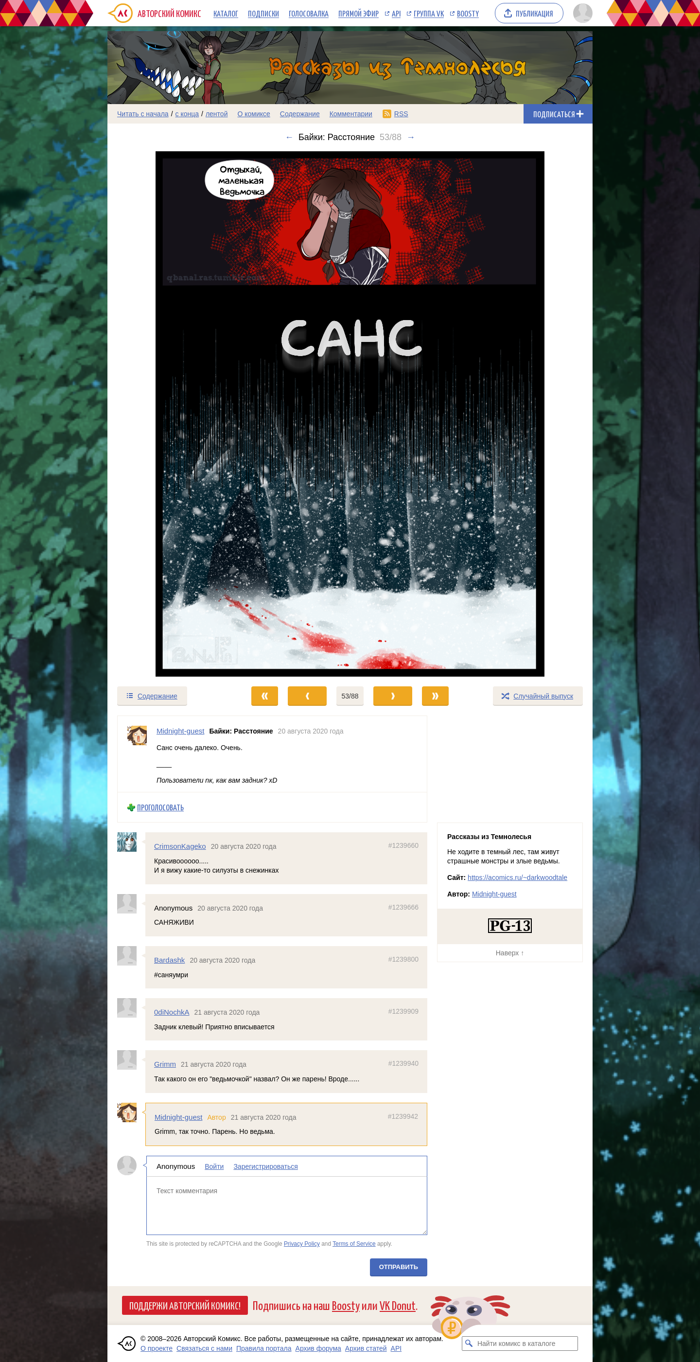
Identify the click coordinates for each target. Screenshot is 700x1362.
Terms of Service (354, 1243)
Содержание (300, 114)
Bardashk (169, 960)
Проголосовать (160, 807)
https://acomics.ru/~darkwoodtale (517, 877)
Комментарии (351, 114)
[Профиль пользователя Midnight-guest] (137, 754)
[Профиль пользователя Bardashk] (131, 956)
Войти (214, 1166)
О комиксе (253, 114)
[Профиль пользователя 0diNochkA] (131, 1008)
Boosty (468, 13)
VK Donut (398, 1304)
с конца (187, 114)
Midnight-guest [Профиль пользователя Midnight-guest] (180, 731)
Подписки (263, 13)
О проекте (156, 1348)
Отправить (398, 1267)
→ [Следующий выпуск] (410, 137)
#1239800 (403, 959)
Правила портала (264, 1348)
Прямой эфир (358, 13)
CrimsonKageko (180, 846)
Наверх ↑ (510, 953)
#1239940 (403, 1063)
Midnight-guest (178, 1116)
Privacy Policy (302, 1243)
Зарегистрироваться (265, 1166)
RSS (401, 114)
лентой (217, 114)
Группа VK (429, 13)
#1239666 (403, 907)
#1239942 (403, 1116)
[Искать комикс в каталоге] (469, 1343)
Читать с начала (143, 114)
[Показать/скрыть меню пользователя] (581, 13)
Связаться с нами (204, 1348)
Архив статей (366, 1348)
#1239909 (403, 1011)
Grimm (165, 1064)
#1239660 (403, 845)
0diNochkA (172, 1012)
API (396, 13)
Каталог (225, 13)
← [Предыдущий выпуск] (289, 137)
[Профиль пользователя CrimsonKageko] (131, 842)
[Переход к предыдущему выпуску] (168, 414)
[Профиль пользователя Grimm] (131, 1060)
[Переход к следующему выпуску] (350, 414)
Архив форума (318, 1348)
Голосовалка (309, 13)
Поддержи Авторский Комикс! (185, 1305)
